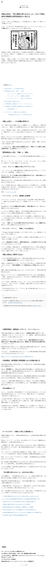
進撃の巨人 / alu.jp (34, 50)
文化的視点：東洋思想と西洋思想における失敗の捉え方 (20, 107)
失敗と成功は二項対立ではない (13, 102)
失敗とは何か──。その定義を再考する (15, 88)
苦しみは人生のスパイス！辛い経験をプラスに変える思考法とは (21, 510)
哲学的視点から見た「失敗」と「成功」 (16, 91)
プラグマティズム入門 (11, 193)
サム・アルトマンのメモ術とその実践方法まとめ (13, 552)
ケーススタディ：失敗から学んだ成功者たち (17, 113)
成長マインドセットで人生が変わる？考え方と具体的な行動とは (19, 357)
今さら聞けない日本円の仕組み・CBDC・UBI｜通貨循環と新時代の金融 (19, 554)
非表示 (9, 85)
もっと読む (25, 565)
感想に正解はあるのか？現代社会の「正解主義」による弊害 (20, 507)
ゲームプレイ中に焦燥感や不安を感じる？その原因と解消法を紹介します (23, 499)
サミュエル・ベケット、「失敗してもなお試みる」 (20, 98)
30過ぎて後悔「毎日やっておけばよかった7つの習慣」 (18, 504)
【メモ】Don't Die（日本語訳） (9, 559)
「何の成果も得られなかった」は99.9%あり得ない (20, 115)
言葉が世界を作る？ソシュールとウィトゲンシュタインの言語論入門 (18, 561)
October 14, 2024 (37, 306)
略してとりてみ (24, 7)
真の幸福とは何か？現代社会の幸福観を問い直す (16, 515)
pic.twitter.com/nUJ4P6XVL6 (15, 303)
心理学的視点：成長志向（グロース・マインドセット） (20, 104)
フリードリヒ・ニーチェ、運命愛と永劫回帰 (19, 96)
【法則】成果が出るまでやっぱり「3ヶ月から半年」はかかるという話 (22, 496)
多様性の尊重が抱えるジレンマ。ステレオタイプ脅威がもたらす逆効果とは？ (24, 513)
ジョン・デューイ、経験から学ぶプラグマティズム (20, 94)
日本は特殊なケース (12, 109)
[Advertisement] (24, 73)
